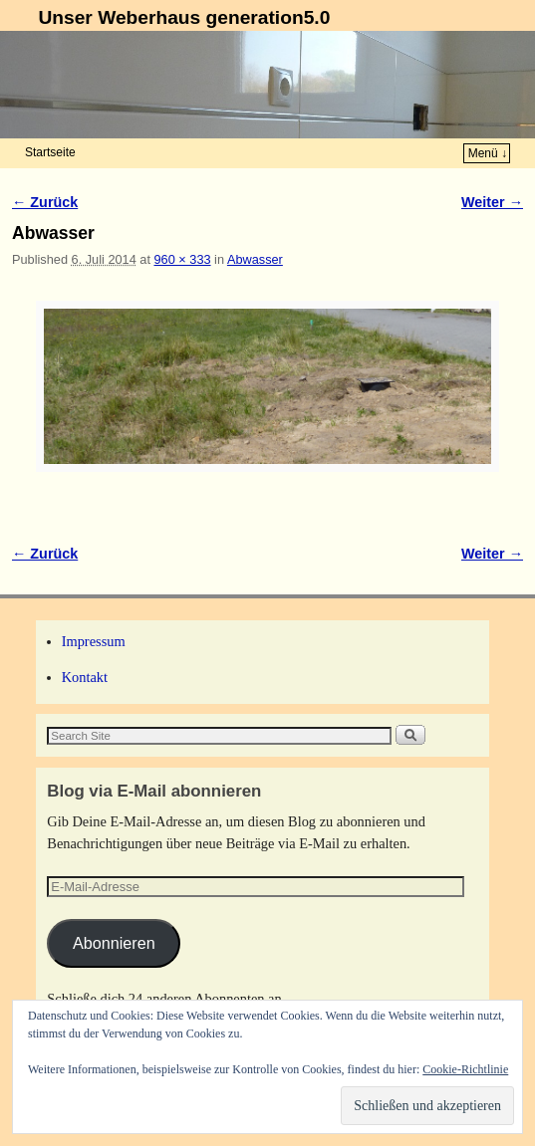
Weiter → (492, 202)
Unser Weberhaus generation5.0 (184, 17)
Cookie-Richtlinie (465, 1069)
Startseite (50, 152)
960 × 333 (181, 259)
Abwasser (255, 259)
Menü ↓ (487, 153)
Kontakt (85, 677)
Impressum (94, 641)
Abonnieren (114, 943)
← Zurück (45, 202)
